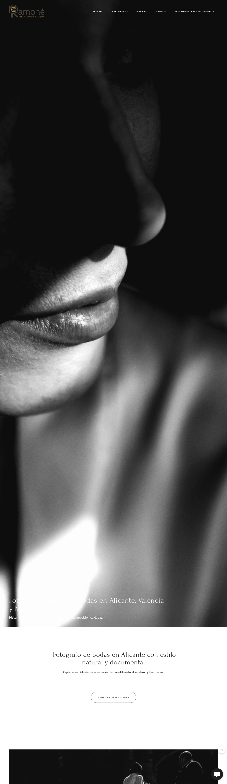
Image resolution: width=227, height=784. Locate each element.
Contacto (161, 11)
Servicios (141, 11)
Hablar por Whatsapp (113, 699)
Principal (98, 11)
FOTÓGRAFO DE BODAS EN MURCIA (194, 11)
